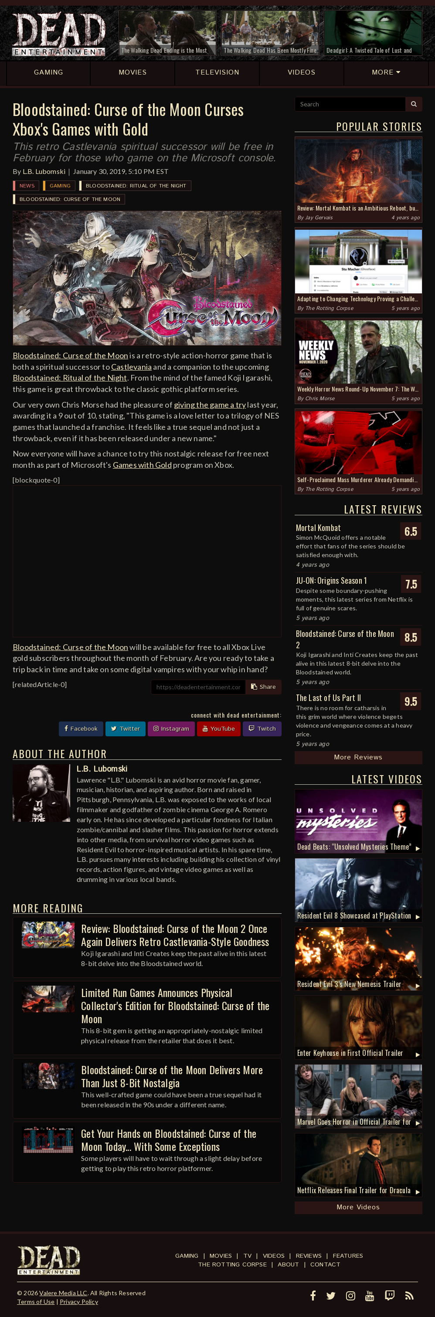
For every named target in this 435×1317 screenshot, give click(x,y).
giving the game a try (210, 404)
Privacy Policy (79, 1301)
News (27, 186)
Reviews (309, 1256)
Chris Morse (319, 398)
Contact (325, 1264)
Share (263, 687)
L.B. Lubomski (44, 171)
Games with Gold (142, 465)
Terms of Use (35, 1301)
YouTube (219, 729)
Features (348, 1256)
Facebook (81, 729)
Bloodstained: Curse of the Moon (70, 199)
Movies (221, 1256)
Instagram (171, 729)
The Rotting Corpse (329, 308)
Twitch (262, 729)
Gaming (60, 186)
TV (247, 1256)
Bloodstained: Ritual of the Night (136, 186)
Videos (274, 1256)
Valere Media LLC (63, 1293)
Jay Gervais (319, 217)
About (288, 1264)
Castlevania (131, 366)
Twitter (125, 729)
